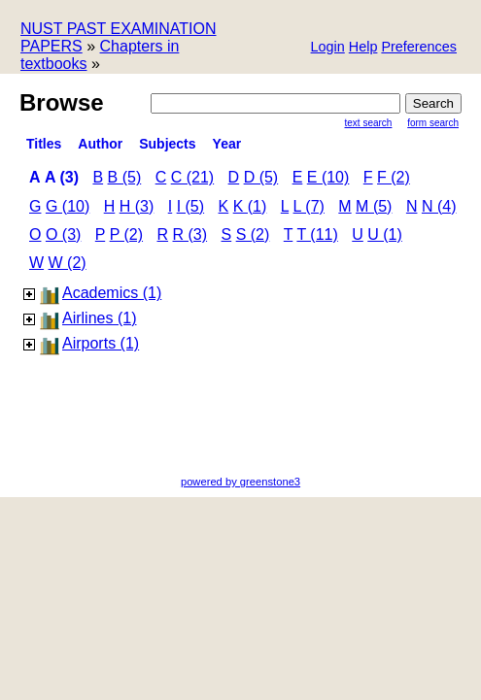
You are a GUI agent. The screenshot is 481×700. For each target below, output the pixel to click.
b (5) (125, 177)
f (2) (393, 177)
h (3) (137, 206)
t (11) (316, 234)
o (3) (63, 234)
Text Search (369, 122)
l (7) (309, 206)
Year (227, 143)
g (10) (67, 206)
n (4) (439, 206)
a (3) (62, 177)
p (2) (126, 234)
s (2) (253, 234)
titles (43, 143)
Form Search (433, 122)
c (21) (192, 177)
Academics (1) (111, 292)
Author (100, 143)
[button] (419, 48)
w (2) (67, 262)
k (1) (250, 206)
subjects (167, 143)
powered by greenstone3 (240, 481)
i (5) (190, 206)
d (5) (261, 177)
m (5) (374, 206)
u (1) (384, 234)
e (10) (328, 177)
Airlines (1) (99, 318)
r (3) (190, 234)
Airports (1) (100, 343)
